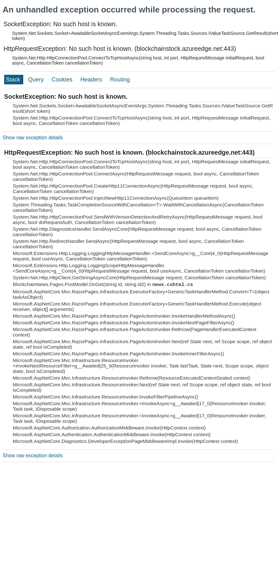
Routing (120, 79)
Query (36, 79)
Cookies (63, 79)
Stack (14, 79)
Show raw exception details (33, 137)
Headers (92, 79)
